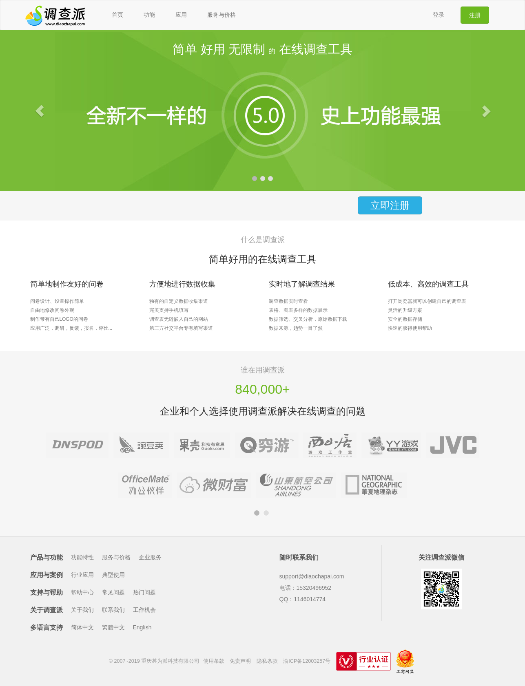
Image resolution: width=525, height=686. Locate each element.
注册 (475, 15)
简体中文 (82, 627)
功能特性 (82, 557)
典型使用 (113, 574)
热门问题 (144, 592)
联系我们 (113, 610)
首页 (117, 14)
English (142, 627)
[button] (39, 110)
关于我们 (82, 610)
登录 (438, 14)
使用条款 (213, 661)
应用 (181, 14)
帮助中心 (82, 592)
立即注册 (390, 205)
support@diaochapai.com (311, 576)
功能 (149, 14)
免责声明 (240, 661)
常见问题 (113, 592)
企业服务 (150, 557)
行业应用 (82, 574)
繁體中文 (113, 627)
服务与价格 (221, 14)
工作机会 (144, 610)
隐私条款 (267, 661)
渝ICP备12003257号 (306, 661)
